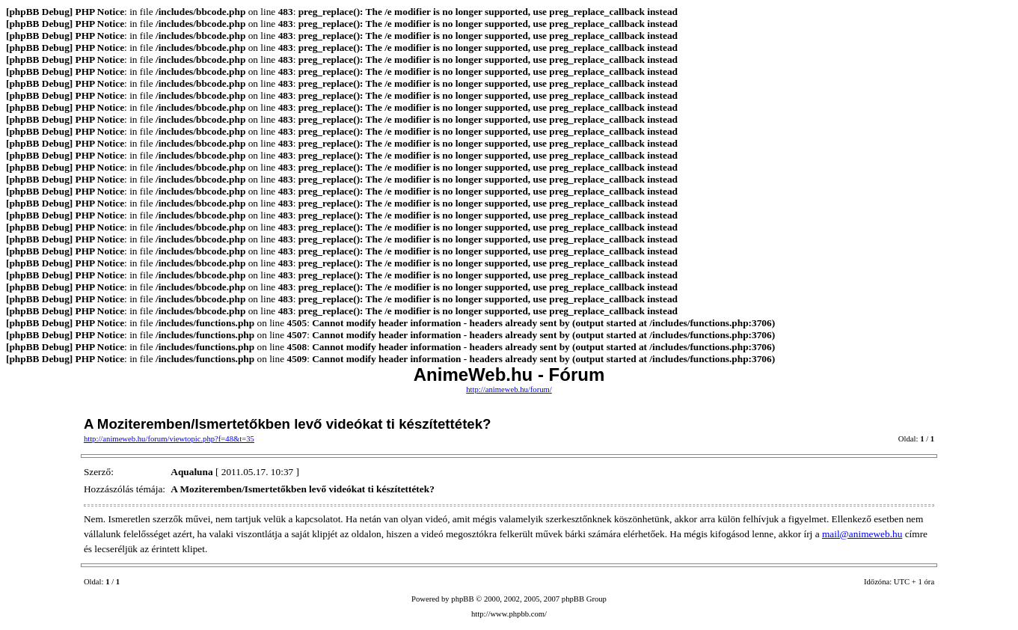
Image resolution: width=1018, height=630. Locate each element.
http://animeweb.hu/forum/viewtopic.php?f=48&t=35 (169, 439)
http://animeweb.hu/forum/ (509, 389)
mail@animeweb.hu (862, 533)
